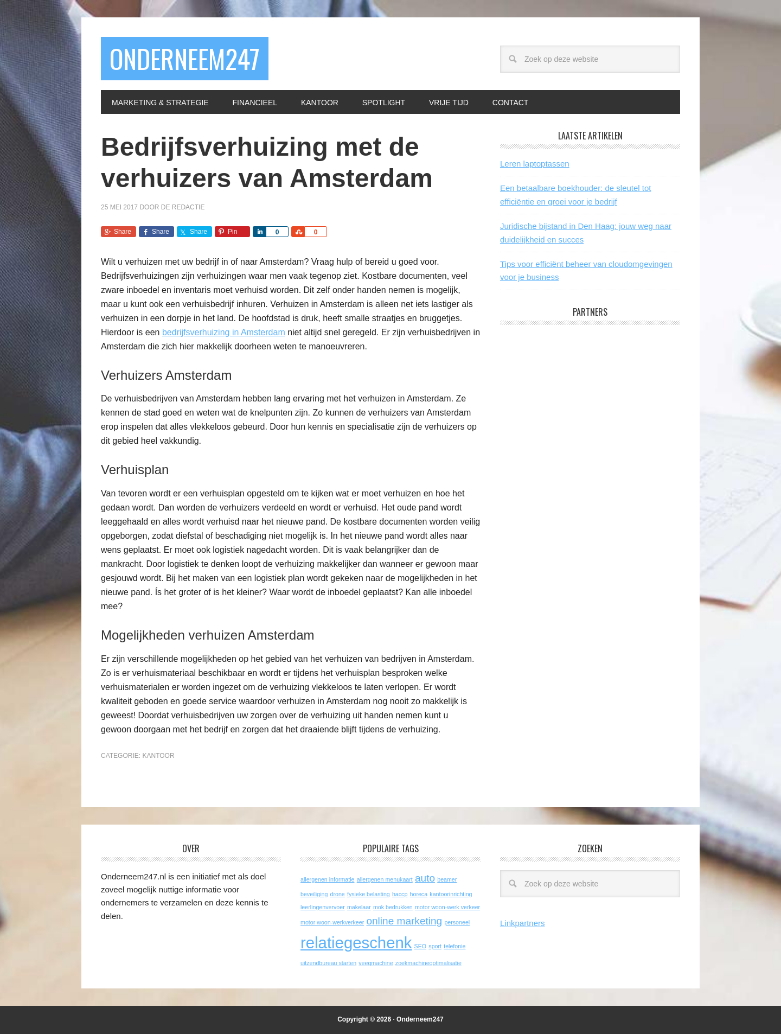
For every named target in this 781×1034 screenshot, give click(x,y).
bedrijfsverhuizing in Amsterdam (223, 332)
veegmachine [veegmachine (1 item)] (376, 963)
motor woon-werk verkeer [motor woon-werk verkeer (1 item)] (447, 907)
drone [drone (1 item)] (337, 894)
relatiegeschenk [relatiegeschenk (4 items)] (356, 943)
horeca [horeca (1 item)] (419, 894)
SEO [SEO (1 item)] (420, 946)
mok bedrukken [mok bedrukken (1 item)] (393, 907)
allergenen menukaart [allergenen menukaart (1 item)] (385, 879)
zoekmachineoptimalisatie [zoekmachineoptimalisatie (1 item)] (428, 963)
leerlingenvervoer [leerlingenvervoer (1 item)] (322, 907)
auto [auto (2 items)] (425, 878)
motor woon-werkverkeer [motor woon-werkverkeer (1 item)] (332, 922)
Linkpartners (522, 923)
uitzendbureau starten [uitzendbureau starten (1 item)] (328, 963)
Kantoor (158, 755)
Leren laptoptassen (534, 163)
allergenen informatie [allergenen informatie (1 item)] (327, 879)
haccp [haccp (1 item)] (399, 894)
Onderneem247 (185, 58)
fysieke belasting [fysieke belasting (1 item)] (368, 894)
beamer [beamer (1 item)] (447, 879)
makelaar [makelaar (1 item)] (359, 907)
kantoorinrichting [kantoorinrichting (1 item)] (451, 894)
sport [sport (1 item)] (434, 946)
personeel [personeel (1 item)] (457, 922)
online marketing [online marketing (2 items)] (404, 921)
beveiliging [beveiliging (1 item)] (314, 894)
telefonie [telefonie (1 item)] (454, 946)
